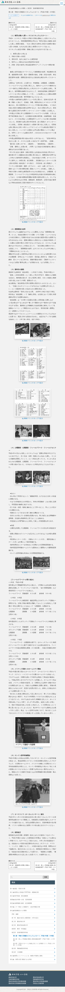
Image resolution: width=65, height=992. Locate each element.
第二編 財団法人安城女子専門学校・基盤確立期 (24, 892)
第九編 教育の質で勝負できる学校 (21, 959)
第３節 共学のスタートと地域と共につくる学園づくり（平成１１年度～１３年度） (34, 944)
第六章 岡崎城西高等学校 (20, 948)
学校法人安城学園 (38, 983)
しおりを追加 (13, 15)
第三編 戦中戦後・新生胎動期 (19, 896)
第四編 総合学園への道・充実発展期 (21, 899)
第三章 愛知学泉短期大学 (20, 925)
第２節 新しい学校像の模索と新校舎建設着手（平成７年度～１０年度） (34, 939)
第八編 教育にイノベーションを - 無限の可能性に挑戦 (26, 955)
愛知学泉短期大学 (38, 977)
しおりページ (45, 15)
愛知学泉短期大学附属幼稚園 (17, 981)
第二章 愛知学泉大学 (18, 921)
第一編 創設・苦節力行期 (17, 888)
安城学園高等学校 (14, 979)
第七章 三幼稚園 (17, 952)
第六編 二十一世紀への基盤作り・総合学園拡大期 (25, 907)
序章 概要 (15, 914)
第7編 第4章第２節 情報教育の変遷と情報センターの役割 (19, 27)
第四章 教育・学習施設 (19, 929)
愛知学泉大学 (13, 977)
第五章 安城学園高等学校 (36, 8)
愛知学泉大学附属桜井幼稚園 (17, 983)
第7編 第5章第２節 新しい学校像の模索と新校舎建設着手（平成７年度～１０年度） (46, 28)
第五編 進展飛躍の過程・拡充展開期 (21, 903)
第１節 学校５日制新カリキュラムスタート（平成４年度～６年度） (34, 936)
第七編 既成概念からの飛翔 (17, 8)
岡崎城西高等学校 (38, 979)
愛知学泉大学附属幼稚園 (40, 981)
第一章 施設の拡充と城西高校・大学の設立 (25, 918)
